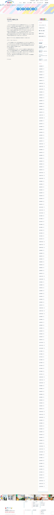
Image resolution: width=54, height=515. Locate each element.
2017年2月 (41, 371)
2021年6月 (41, 224)
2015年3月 (41, 437)
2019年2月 (41, 302)
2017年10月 (41, 348)
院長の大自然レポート (42, 36)
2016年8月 (41, 388)
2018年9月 (41, 316)
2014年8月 (41, 457)
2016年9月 (41, 385)
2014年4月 (41, 469)
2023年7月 (41, 152)
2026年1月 (41, 80)
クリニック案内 (29, 2)
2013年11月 (41, 483)
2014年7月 (41, 460)
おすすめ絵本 (43, 505)
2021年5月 (41, 227)
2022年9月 (41, 181)
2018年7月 (41, 322)
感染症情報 (46, 2)
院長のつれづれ (41, 33)
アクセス (42, 0)
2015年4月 (41, 434)
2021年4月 (41, 230)
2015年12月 (41, 411)
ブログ (34, 2)
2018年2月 (41, 336)
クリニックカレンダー (40, 2)
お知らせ (24, 2)
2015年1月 (41, 443)
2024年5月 (41, 129)
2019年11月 (41, 276)
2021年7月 (41, 221)
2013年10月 (41, 486)
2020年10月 (41, 247)
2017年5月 (41, 362)
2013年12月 (41, 480)
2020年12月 (41, 241)
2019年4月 (41, 296)
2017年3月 (41, 368)
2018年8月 (41, 319)
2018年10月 (41, 313)
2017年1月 (41, 374)
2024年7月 (41, 123)
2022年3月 (41, 198)
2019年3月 (41, 299)
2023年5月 (41, 158)
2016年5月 (41, 397)
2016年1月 (41, 408)
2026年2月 (41, 77)
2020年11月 (41, 244)
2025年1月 (41, 112)
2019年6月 (41, 290)
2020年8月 (41, 253)
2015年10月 (41, 417)
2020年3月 (41, 267)
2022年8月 (41, 184)
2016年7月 (41, 391)
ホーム (20, 2)
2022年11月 (41, 175)
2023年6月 (41, 155)
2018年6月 (41, 325)
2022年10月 (41, 178)
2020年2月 (41, 270)
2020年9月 (41, 250)
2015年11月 (41, 414)
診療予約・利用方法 (35, 506)
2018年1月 (41, 339)
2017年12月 (41, 342)
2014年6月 (41, 463)
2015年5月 (41, 431)
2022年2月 (41, 201)
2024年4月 (41, 132)
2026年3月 (41, 74)
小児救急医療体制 (32, 0)
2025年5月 (41, 100)
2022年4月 (41, 195)
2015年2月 (41, 440)
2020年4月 (41, 264)
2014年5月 (41, 466)
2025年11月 (41, 86)
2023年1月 (41, 169)
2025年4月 (41, 103)
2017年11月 (41, 345)
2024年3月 (41, 135)
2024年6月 (41, 126)
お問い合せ (46, 0)
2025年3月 (41, 106)
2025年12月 (41, 83)
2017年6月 (41, 359)
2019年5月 (41, 293)
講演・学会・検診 (42, 30)
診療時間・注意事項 (35, 505)
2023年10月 (41, 146)
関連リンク (37, 0)
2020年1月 (41, 273)
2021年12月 (41, 207)
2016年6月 (41, 394)
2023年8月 (41, 149)
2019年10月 (41, 279)
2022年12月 (41, 172)
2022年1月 (41, 204)
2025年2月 (41, 109)
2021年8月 (41, 218)
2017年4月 (41, 365)
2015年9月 (41, 420)
